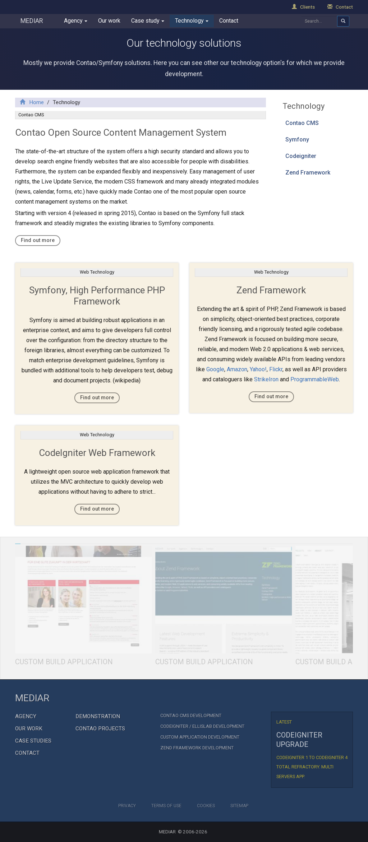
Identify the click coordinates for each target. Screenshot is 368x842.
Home (32, 102)
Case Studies (33, 741)
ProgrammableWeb (314, 379)
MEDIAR (31, 20)
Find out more (38, 240)
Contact (340, 7)
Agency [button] (75, 20)
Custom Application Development (199, 737)
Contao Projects (100, 728)
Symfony (297, 139)
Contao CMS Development (190, 715)
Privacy (127, 805)
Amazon (237, 369)
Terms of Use (166, 805)
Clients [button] (303, 7)
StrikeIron (266, 379)
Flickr (275, 369)
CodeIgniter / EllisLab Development (202, 726)
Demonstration (97, 716)
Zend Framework (307, 172)
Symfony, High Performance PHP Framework (97, 296)
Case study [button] (147, 20)
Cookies (206, 805)
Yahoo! (258, 369)
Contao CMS (302, 123)
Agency (25, 716)
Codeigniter (300, 156)
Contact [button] (228, 20)
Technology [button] (191, 20)
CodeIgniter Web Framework (97, 452)
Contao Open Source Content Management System (120, 132)
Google (215, 369)
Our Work (28, 728)
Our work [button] (109, 20)
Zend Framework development (197, 747)
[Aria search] (343, 21)
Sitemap (239, 805)
